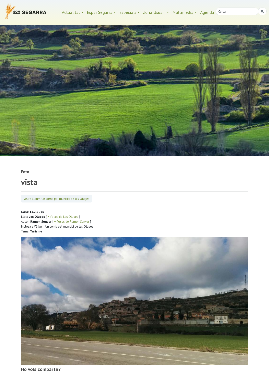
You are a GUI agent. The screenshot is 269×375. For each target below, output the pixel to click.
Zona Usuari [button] (154, 12)
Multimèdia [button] (183, 12)
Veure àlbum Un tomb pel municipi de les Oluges (56, 199)
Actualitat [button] (71, 12)
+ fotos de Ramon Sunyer (71, 221)
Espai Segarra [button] (100, 12)
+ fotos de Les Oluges (62, 217)
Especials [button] (127, 12)
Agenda (207, 12)
